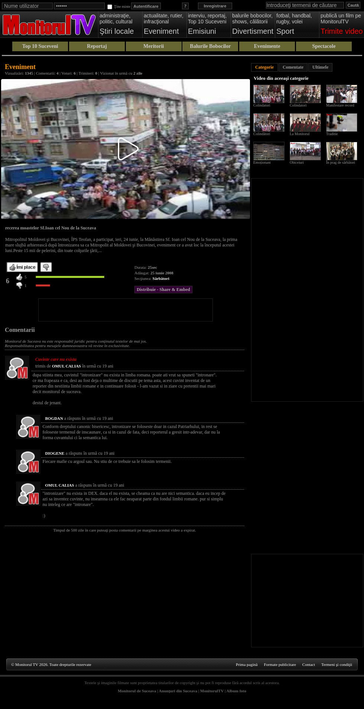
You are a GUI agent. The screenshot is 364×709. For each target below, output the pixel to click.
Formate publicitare (280, 664)
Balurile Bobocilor (210, 46)
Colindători (261, 134)
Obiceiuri (297, 162)
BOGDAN (54, 418)
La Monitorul (300, 134)
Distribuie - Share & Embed (163, 289)
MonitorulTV (212, 691)
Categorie (264, 67)
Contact (308, 664)
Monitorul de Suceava (137, 691)
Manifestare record (340, 105)
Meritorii (153, 46)
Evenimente (267, 46)
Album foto (236, 691)
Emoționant (262, 162)
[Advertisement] (125, 310)
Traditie (332, 134)
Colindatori (261, 105)
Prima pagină (246, 664)
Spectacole (323, 46)
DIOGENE (54, 453)
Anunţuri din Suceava (178, 691)
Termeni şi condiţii (336, 664)
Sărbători (161, 278)
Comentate (293, 67)
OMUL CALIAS (66, 366)
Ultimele (320, 67)
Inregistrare (215, 6)
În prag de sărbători (340, 162)
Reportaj (97, 46)
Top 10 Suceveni (40, 46)
